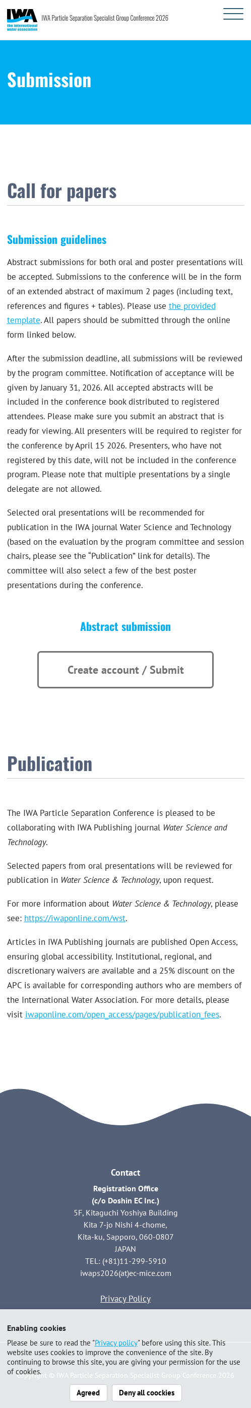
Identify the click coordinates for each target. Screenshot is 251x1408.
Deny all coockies (146, 1392)
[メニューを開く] (233, 14)
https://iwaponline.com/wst (75, 918)
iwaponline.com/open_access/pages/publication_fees (122, 1014)
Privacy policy (116, 1342)
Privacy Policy (125, 1298)
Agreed (88, 1392)
